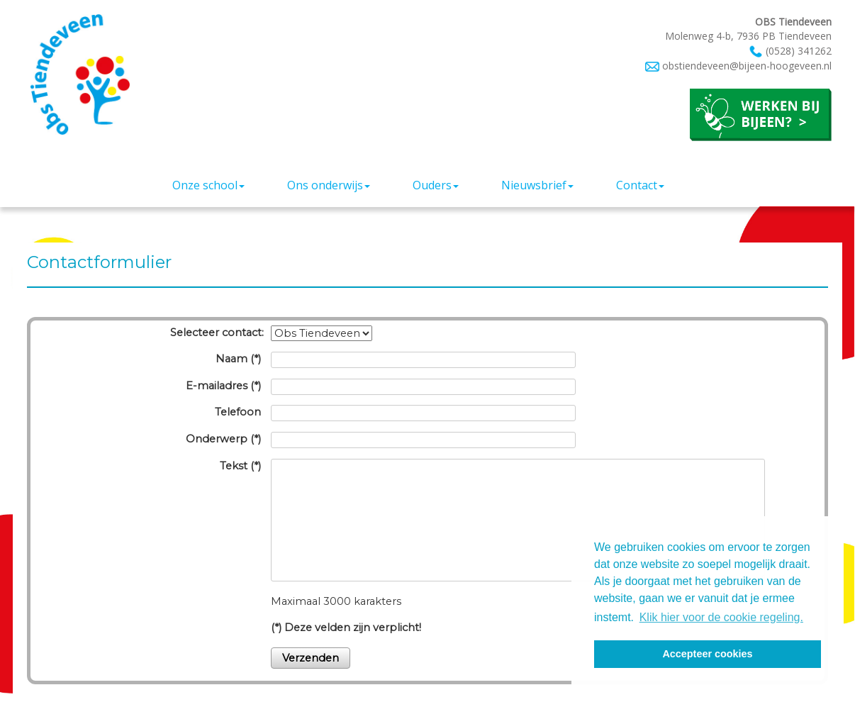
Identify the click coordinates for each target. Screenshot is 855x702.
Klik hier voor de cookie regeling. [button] (721, 617)
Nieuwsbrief (537, 185)
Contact (640, 185)
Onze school (208, 185)
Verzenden (310, 658)
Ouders (436, 185)
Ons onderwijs (328, 185)
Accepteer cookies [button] (707, 653)
